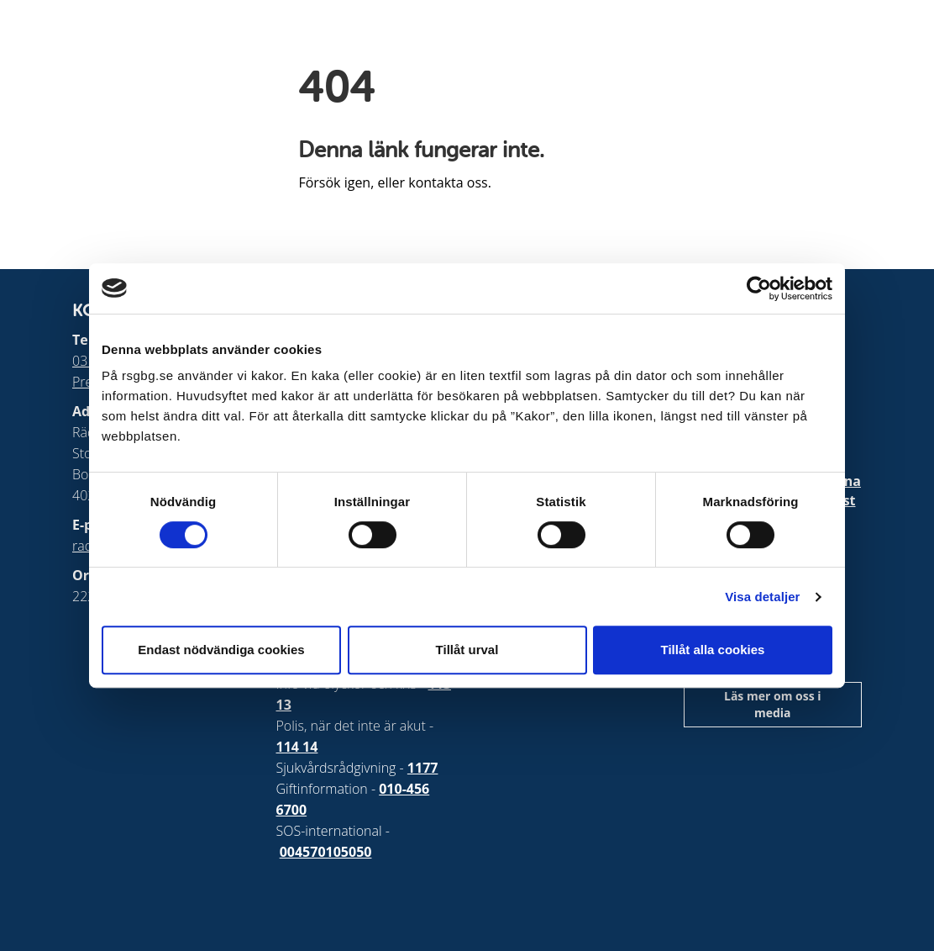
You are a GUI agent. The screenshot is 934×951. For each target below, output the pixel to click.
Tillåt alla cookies (713, 649)
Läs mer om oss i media (772, 704)
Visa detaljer (762, 596)
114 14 (297, 746)
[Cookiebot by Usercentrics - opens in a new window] (758, 288)
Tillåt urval (467, 649)
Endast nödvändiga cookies (221, 649)
